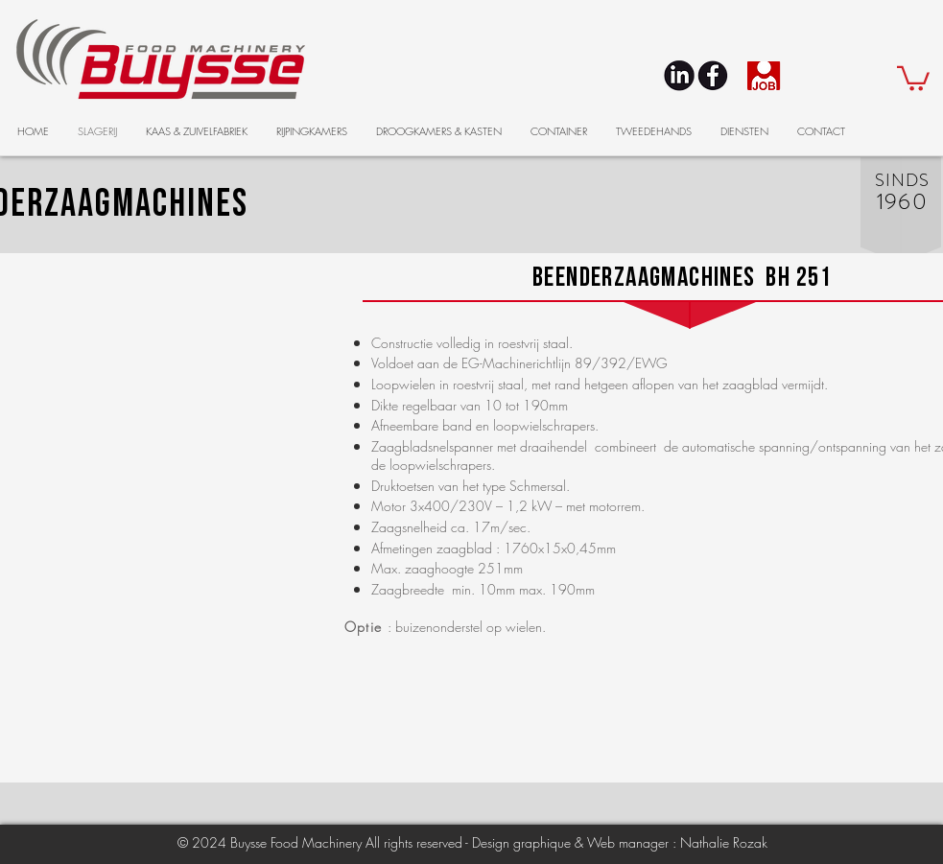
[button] (913, 77)
